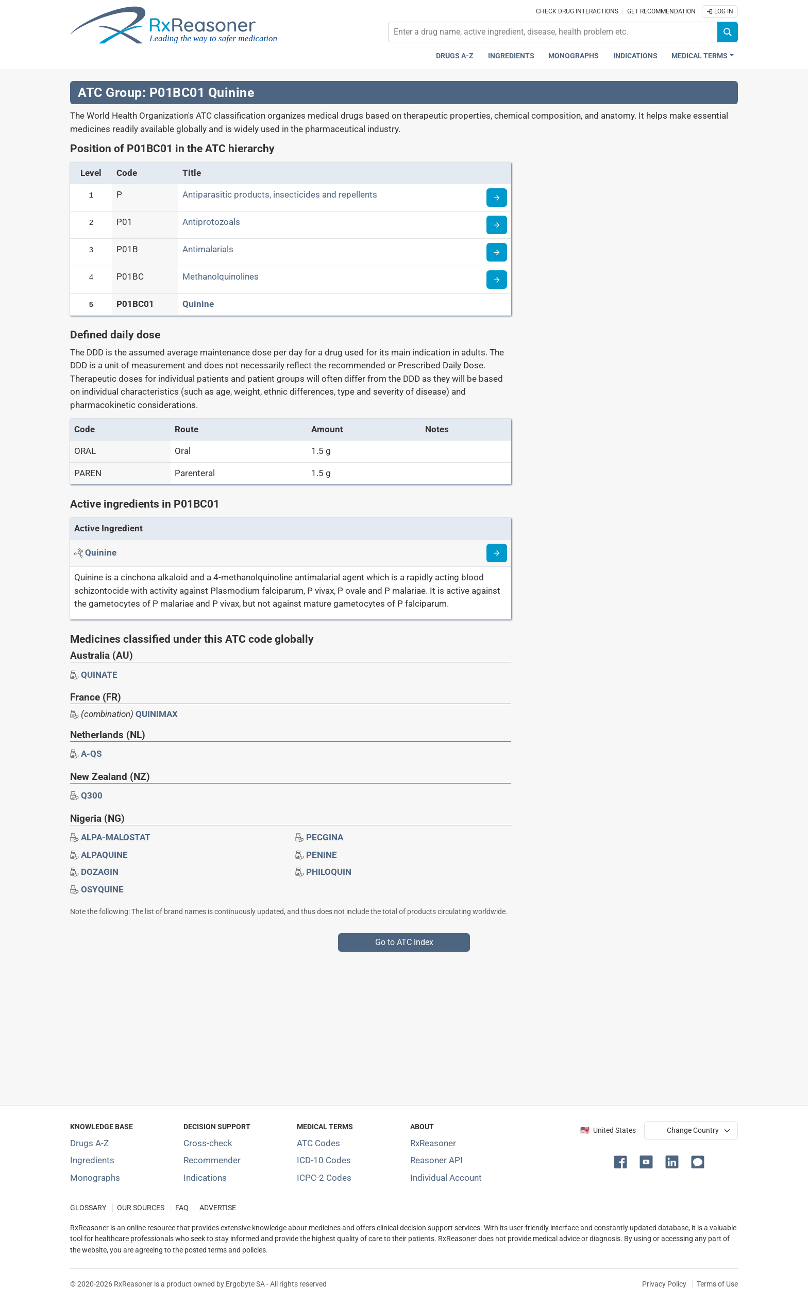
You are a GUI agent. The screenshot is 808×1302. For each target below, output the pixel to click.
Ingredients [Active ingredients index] (511, 56)
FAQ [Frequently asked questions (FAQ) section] (182, 1207)
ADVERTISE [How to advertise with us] (217, 1207)
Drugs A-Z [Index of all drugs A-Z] (89, 1143)
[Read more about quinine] (496, 553)
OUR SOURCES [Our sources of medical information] (140, 1207)
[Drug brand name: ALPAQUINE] (104, 855)
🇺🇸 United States (608, 1130)
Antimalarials (207, 249)
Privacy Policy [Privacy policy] (664, 1284)
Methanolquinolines (220, 276)
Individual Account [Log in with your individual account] (446, 1178)
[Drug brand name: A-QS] (91, 753)
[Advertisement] (379, 1024)
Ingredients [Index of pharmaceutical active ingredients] (92, 1160)
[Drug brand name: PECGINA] (324, 837)
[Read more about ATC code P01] (496, 225)
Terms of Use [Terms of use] (717, 1284)
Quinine (198, 304)
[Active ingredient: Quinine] (100, 552)
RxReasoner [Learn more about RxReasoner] (433, 1143)
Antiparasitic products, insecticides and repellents (279, 194)
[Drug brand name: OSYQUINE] (102, 889)
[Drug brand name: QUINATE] (99, 675)
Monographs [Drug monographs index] (573, 56)
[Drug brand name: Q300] (92, 795)
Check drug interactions (577, 11)
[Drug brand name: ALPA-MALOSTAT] (115, 837)
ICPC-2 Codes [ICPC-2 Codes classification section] (324, 1178)
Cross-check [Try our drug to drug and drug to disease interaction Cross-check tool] (207, 1143)
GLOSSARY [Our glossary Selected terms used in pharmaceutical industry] (88, 1207)
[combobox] (553, 32)
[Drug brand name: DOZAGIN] (100, 872)
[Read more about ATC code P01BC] (496, 279)
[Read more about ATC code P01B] (496, 252)
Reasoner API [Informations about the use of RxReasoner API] (436, 1160)
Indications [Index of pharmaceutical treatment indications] (205, 1178)
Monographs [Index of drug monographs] (95, 1178)
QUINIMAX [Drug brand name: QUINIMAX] (157, 714)
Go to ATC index (404, 942)
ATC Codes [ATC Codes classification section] (318, 1143)
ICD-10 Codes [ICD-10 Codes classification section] (324, 1160)
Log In (719, 11)
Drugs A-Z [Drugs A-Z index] (455, 56)
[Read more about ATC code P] (496, 197)
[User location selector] (691, 1130)
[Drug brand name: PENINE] (321, 855)
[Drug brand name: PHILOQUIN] (328, 872)
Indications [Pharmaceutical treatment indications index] (635, 56)
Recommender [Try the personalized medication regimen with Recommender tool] (212, 1160)
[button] (622, 1161)
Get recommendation (661, 11)
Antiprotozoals (211, 222)
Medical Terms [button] (699, 56)
